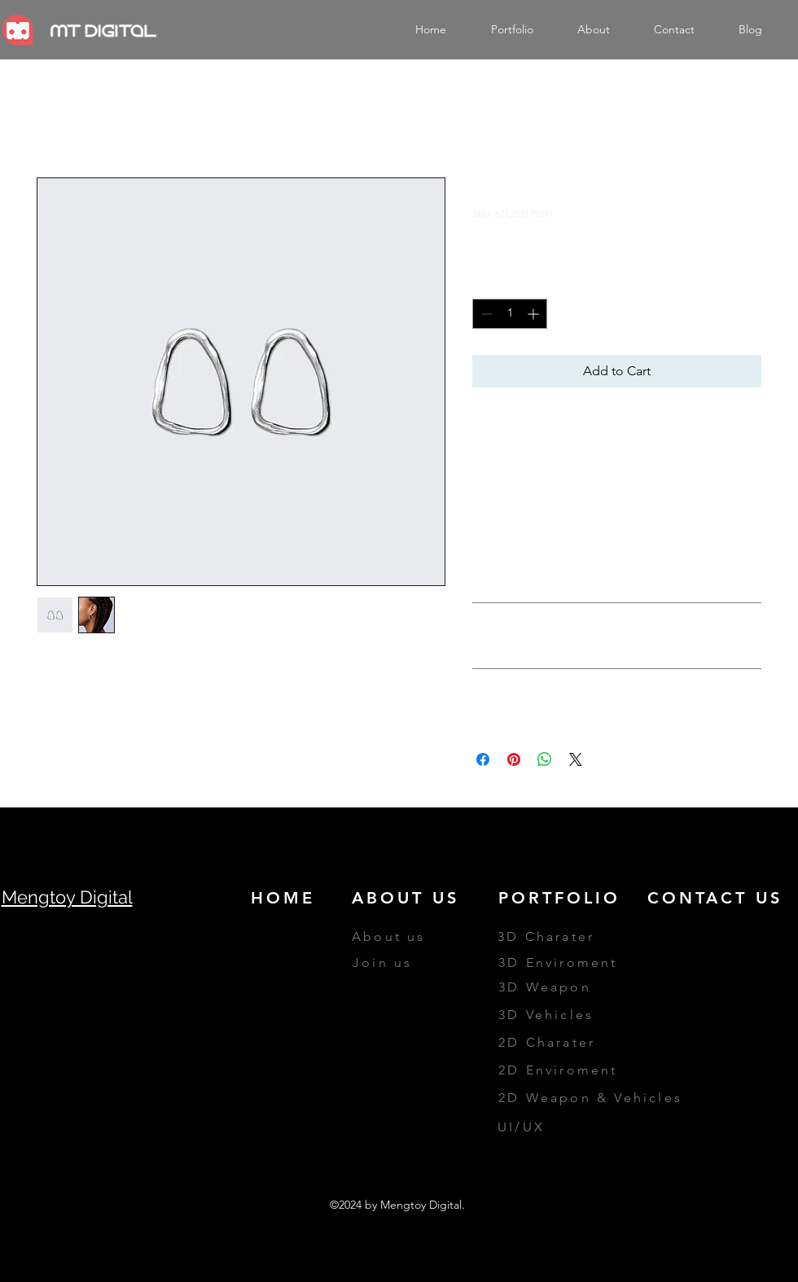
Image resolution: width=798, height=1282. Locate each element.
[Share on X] (575, 759)
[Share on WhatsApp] (545, 759)
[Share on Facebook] (483, 759)
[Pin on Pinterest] (514, 759)
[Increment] (534, 314)
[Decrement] (485, 314)
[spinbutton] (509, 314)
